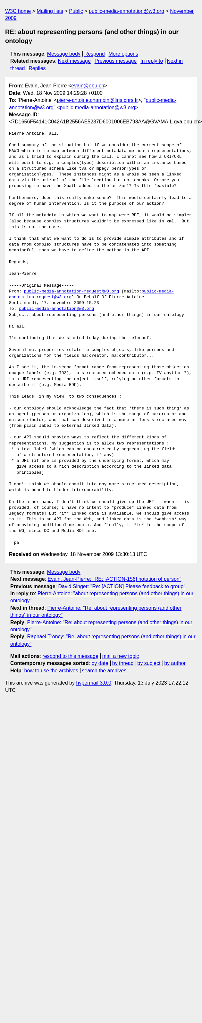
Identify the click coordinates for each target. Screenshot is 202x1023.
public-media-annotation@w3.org (126, 11)
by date (99, 663)
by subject (148, 663)
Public (76, 11)
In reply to (151, 61)
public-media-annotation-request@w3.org (71, 291)
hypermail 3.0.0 (93, 683)
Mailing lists (50, 11)
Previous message (116, 61)
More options (124, 54)
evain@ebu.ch (87, 85)
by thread (123, 663)
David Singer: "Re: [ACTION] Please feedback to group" (121, 586)
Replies (37, 68)
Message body (63, 54)
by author (175, 663)
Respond (94, 54)
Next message (74, 61)
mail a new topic (120, 656)
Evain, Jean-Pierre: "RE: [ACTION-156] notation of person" (114, 579)
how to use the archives (51, 670)
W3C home (18, 11)
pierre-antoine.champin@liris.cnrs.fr (97, 100)
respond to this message (70, 656)
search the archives (104, 670)
